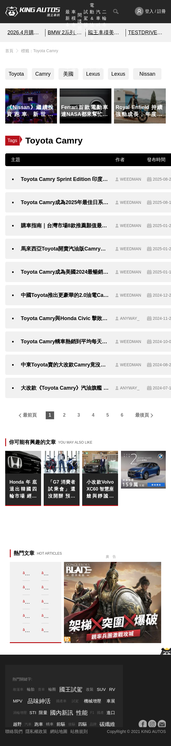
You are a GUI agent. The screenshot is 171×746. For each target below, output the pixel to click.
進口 (110, 712)
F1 (92, 713)
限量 (43, 712)
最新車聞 (67, 21)
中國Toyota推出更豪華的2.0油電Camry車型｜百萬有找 (65, 295)
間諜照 (80, 21)
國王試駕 (70, 689)
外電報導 (86, 57)
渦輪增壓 (20, 713)
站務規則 (79, 731)
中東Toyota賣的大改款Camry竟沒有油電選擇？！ (65, 365)
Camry (43, 74)
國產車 (61, 701)
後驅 (71, 724)
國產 (100, 713)
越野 (17, 724)
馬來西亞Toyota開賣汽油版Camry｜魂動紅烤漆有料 (65, 249)
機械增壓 (92, 700)
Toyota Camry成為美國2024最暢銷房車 (65, 272)
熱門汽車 (67, 57)
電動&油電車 (92, 21)
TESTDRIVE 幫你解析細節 (145, 32)
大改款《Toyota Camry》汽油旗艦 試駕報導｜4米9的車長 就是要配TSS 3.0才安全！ (65, 388)
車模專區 (73, 21)
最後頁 (142, 415)
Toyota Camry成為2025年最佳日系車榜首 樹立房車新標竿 (65, 202)
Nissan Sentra (147, 75)
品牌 (93, 724)
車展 (110, 700)
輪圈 (52, 689)
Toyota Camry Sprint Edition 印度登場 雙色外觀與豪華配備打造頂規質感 (65, 179)
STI (33, 712)
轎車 (50, 724)
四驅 (82, 724)
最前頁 (30, 415)
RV (112, 689)
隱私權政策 (36, 731)
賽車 (41, 689)
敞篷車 (18, 689)
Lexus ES (118, 75)
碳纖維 (107, 724)
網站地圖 (58, 731)
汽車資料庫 (73, 57)
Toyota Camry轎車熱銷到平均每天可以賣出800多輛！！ (65, 341)
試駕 (75, 701)
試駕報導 (86, 21)
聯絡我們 (14, 731)
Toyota (16, 74)
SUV (101, 689)
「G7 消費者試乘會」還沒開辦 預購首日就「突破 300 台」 (61, 490)
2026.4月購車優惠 (25, 32)
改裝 (89, 689)
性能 (82, 712)
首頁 (9, 50)
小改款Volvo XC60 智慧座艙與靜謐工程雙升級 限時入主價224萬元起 (100, 490)
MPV (18, 700)
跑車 (38, 724)
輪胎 (30, 689)
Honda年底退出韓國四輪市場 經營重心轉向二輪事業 (23, 490)
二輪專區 (104, 21)
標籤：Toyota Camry (39, 50)
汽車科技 (98, 21)
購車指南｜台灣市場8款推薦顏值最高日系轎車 (65, 225)
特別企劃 (104, 57)
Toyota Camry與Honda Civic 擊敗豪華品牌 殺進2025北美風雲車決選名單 (65, 318)
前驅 (60, 724)
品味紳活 (98, 57)
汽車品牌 (92, 57)
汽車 (28, 724)
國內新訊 (80, 57)
